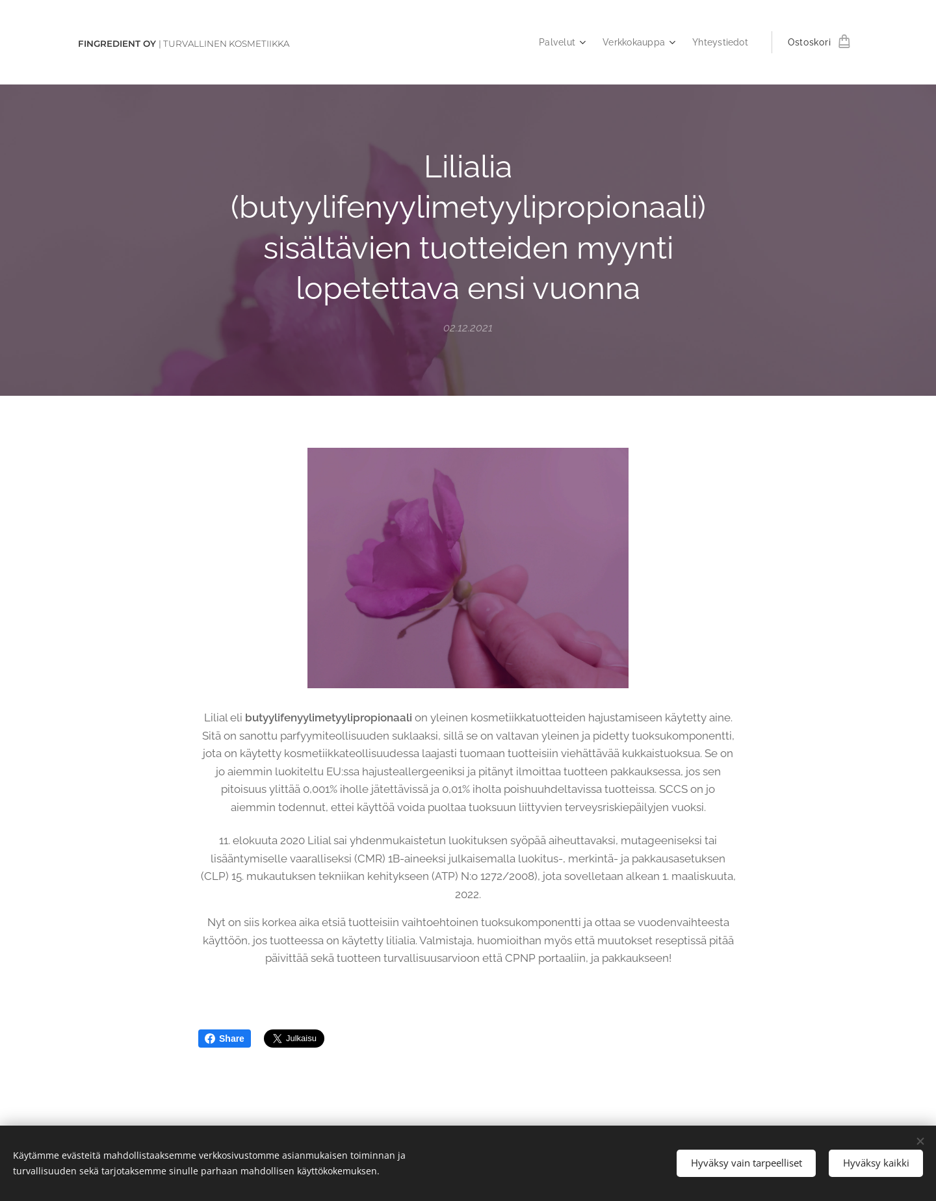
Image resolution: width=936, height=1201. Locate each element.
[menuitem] (556, 42)
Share (224, 1038)
